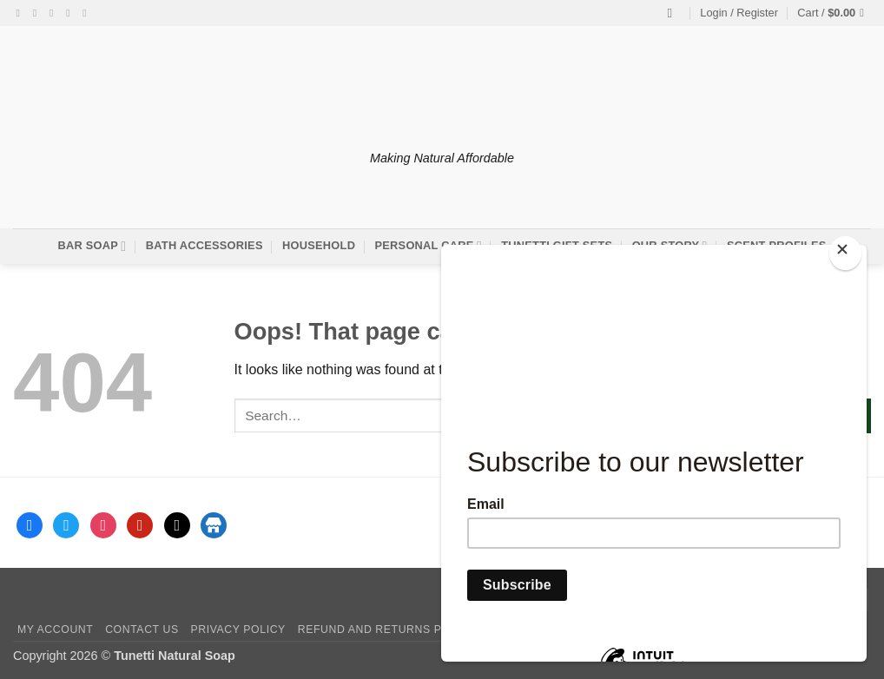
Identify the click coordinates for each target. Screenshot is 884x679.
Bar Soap (91, 246)
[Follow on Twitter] (54, 13)
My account (55, 629)
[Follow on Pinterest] (87, 13)
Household (318, 245)
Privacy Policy (237, 629)
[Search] (674, 13)
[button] (739, 13)
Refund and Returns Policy (387, 629)
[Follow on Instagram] (38, 13)
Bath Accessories (204, 245)
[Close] (845, 253)
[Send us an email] (71, 13)
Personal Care (428, 246)
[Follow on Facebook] (21, 13)
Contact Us (142, 629)
